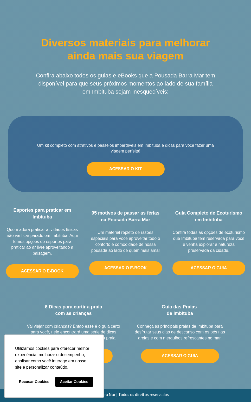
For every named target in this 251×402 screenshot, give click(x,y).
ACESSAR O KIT (125, 169)
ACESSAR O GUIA (209, 268)
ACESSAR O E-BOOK (42, 271)
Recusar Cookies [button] (34, 382)
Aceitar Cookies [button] (74, 382)
